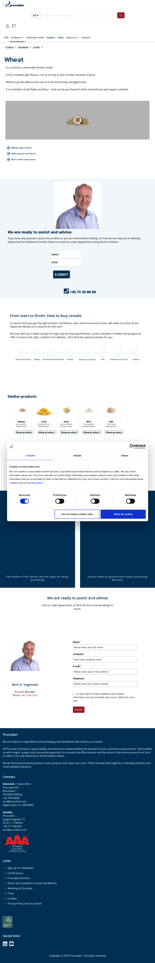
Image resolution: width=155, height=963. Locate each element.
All (34, 15)
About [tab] (124, 455)
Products (16, 37)
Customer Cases (35, 37)
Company (78, 654)
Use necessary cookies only (77, 514)
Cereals (36, 47)
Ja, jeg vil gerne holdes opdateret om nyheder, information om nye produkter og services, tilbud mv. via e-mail (104, 697)
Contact (85, 37)
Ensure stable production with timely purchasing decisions (117, 578)
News (61, 37)
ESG (6, 37)
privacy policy (35, 482)
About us (71, 37)
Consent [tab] (30, 455)
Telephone (78, 678)
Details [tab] (77, 455)
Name (77, 641)
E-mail (77, 666)
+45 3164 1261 (29, 695)
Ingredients (23, 47)
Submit (61, 274)
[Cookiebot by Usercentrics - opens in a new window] (132, 446)
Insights (50, 37)
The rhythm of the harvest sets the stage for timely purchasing (37, 578)
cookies (14, 482)
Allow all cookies (123, 514)
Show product (24, 432)
